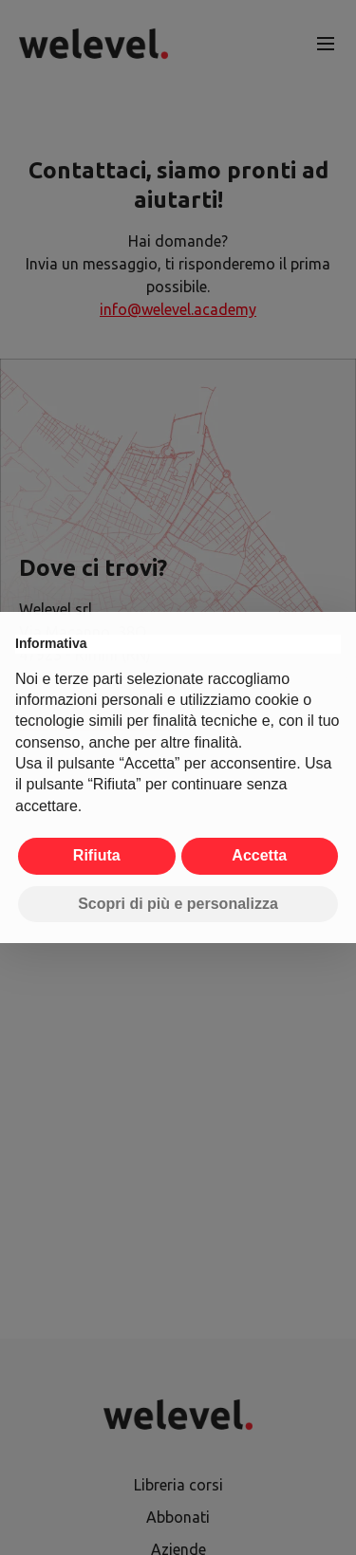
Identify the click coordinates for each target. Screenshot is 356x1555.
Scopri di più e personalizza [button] (178, 904)
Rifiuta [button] (97, 855)
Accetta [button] (259, 855)
